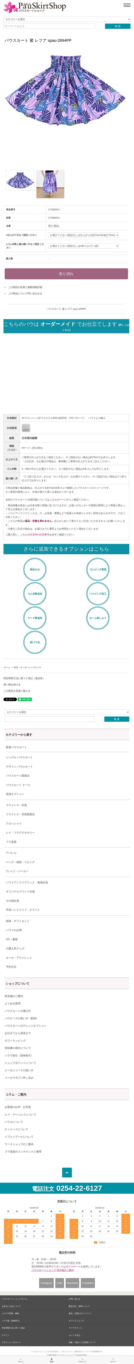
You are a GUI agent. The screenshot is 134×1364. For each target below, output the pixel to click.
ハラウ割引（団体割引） (19, 1055)
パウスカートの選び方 (18, 1010)
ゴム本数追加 (35, 593)
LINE (59, 1282)
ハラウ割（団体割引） (11, 1321)
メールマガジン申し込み (19, 1077)
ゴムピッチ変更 (97, 569)
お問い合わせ (74, 1299)
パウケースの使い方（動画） (22, 1018)
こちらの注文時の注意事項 (34, 534)
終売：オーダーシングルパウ (27, 667)
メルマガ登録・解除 (10, 1313)
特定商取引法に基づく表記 (13, 1328)
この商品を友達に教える (16, 690)
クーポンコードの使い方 (19, 1070)
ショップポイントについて (20, 1062)
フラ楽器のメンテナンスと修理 (23, 1151)
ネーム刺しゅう (97, 618)
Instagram (46, 1282)
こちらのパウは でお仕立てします (66, 326)
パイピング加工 (97, 593)
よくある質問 (12, 1003)
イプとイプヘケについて (19, 1136)
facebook (72, 1282)
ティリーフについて (16, 1129)
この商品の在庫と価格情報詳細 (25, 287)
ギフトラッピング (15, 1040)
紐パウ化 (35, 642)
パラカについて (14, 1121)
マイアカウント (75, 1328)
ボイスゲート (73, 1266)
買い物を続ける (12, 684)
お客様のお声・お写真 (18, 1106)
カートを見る (74, 1335)
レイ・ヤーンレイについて (20, 1114)
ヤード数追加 (35, 618)
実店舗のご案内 (14, 996)
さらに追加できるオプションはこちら (66, 549)
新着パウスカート (16, 747)
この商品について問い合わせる (25, 293)
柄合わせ (35, 569)
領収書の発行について (18, 1047)
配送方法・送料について (79, 1306)
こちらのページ (57, 499)
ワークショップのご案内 (19, 1144)
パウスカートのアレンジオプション (26, 1025)
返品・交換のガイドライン (80, 1313)
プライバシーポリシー (11, 1342)
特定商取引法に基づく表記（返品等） (24, 678)
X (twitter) (87, 1282)
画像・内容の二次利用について (82, 1342)
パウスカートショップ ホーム (14, 1299)
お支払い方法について (11, 1306)
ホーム (7, 667)
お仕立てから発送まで (18, 1033)
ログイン (5, 1335)
